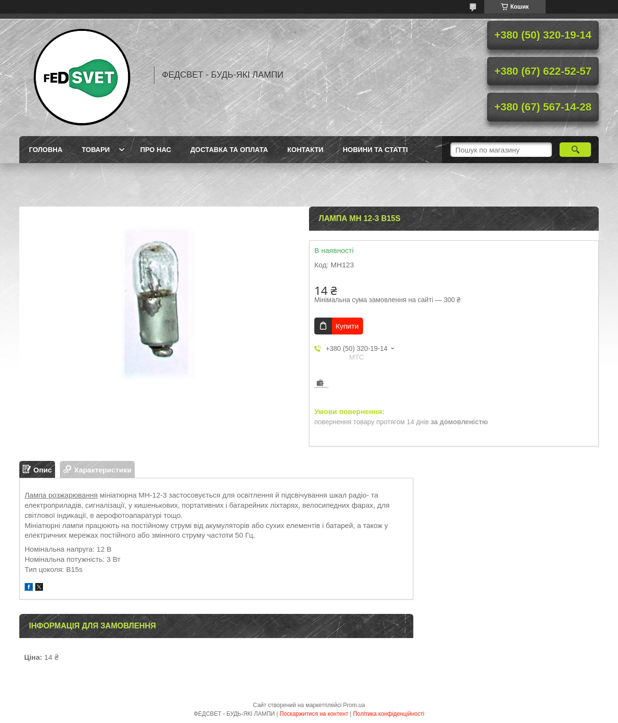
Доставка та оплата (229, 149)
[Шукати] (575, 149)
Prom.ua (354, 705)
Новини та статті (375, 149)
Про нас (155, 149)
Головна (45, 149)
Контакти (305, 149)
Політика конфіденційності (388, 713)
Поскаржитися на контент (314, 713)
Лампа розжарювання (61, 495)
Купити (347, 326)
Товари (96, 149)
